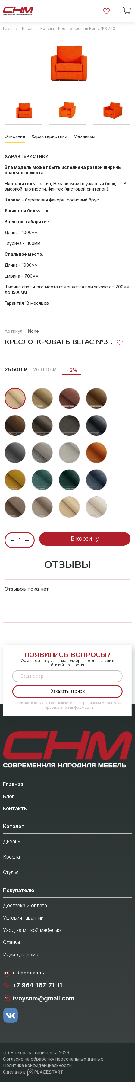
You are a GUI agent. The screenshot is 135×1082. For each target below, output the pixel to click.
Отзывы (11, 942)
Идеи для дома (20, 955)
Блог (8, 796)
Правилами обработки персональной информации (82, 705)
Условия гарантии (23, 918)
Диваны (12, 841)
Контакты (15, 808)
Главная (13, 784)
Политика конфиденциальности (37, 1065)
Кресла (11, 857)
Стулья (10, 872)
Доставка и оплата (25, 905)
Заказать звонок (68, 691)
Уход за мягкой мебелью (32, 930)
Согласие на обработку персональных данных (53, 1059)
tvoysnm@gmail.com (38, 998)
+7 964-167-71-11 (32, 985)
